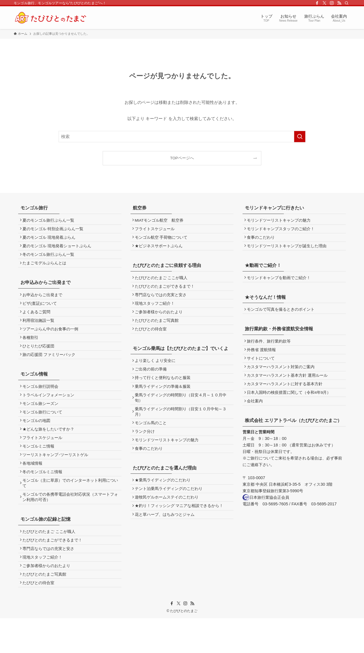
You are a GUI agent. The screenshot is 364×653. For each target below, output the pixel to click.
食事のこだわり (150, 469)
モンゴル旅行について (44, 430)
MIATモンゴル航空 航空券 (160, 221)
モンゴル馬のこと (152, 441)
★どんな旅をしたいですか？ (50, 449)
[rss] (339, 3)
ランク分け (146, 450)
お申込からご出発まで (44, 301)
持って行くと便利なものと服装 (164, 392)
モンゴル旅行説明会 (42, 401)
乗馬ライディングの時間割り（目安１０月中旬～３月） (182, 428)
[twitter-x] (324, 3)
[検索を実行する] (299, 136)
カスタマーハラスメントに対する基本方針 (286, 396)
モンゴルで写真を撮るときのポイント (282, 315)
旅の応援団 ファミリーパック (50, 368)
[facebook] (317, 3)
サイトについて (262, 367)
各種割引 (32, 349)
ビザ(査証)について (41, 311)
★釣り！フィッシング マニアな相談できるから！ (180, 531)
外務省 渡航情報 (263, 357)
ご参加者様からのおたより (48, 598)
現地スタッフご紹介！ (44, 588)
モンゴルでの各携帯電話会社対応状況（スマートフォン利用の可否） (69, 524)
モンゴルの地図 (38, 439)
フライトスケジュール (44, 458)
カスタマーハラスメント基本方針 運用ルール (289, 386)
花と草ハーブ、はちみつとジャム (166, 540)
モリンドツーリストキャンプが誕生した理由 (288, 250)
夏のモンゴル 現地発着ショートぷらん (58, 250)
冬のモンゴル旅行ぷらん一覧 (50, 259)
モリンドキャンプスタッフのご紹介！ (282, 230)
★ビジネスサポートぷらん (160, 250)
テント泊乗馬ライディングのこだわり (170, 512)
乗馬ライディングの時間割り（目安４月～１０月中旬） (182, 413)
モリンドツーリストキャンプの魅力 (168, 460)
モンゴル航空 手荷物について (162, 240)
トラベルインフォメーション (50, 411)
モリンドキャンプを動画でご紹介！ (280, 282)
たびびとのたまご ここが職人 (50, 559)
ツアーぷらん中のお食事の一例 (52, 340)
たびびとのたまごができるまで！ (54, 569)
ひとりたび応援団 (40, 359)
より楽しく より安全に (156, 372)
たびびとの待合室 (40, 617)
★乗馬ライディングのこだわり (164, 502)
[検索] (346, 3)
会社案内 (256, 415)
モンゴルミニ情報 (40, 468)
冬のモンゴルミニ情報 (44, 497)
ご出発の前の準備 (152, 382)
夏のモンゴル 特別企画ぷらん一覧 (54, 230)
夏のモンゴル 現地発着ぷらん (50, 240)
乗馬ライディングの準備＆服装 (164, 401)
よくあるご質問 (38, 320)
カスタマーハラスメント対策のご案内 (282, 376)
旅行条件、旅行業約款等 (270, 348)
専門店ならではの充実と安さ (50, 579)
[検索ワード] (182, 136)
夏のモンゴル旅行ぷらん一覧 (50, 221)
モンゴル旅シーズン (42, 420)
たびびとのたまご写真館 (46, 607)
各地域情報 (34, 487)
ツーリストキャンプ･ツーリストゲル (57, 478)
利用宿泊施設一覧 (40, 330)
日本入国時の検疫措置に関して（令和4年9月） (290, 405)
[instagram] (332, 3)
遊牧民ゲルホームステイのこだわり (168, 521)
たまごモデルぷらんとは (46, 269)
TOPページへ (182, 158)
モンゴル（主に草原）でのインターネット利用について (69, 509)
